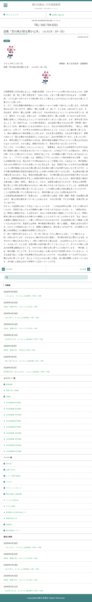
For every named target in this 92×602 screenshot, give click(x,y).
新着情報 (9, 384)
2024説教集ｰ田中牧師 (13, 439)
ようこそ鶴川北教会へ (14, 476)
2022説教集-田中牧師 (13, 427)
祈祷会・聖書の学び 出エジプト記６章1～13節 (20, 307)
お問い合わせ (10, 470)
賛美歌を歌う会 (11, 518)
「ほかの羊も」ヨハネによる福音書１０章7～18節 (21, 317)
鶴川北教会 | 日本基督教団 (46, 4)
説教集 (7, 41)
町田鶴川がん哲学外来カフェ (16, 512)
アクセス (9, 482)
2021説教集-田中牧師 (13, 421)
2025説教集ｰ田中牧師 (13, 445)
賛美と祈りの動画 (12, 390)
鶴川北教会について (13, 530)
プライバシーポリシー (14, 488)
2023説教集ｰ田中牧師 (13, 433)
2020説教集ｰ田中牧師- (14, 415)
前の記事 (9, 269)
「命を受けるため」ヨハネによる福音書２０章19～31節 (23, 339)
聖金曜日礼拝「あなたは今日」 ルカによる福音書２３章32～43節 (27, 372)
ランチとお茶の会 (12, 500)
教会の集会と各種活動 (14, 494)
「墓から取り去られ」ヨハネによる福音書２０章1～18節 (24, 361)
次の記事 (83, 269)
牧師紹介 (9, 524)
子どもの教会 (10, 506)
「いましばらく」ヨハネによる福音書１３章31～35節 (22, 296)
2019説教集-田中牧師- (14, 409)
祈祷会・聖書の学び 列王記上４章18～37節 (19, 350)
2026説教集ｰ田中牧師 (13, 451)
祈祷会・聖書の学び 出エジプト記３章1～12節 (20, 328)
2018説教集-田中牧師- (14, 403)
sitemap (9, 464)
